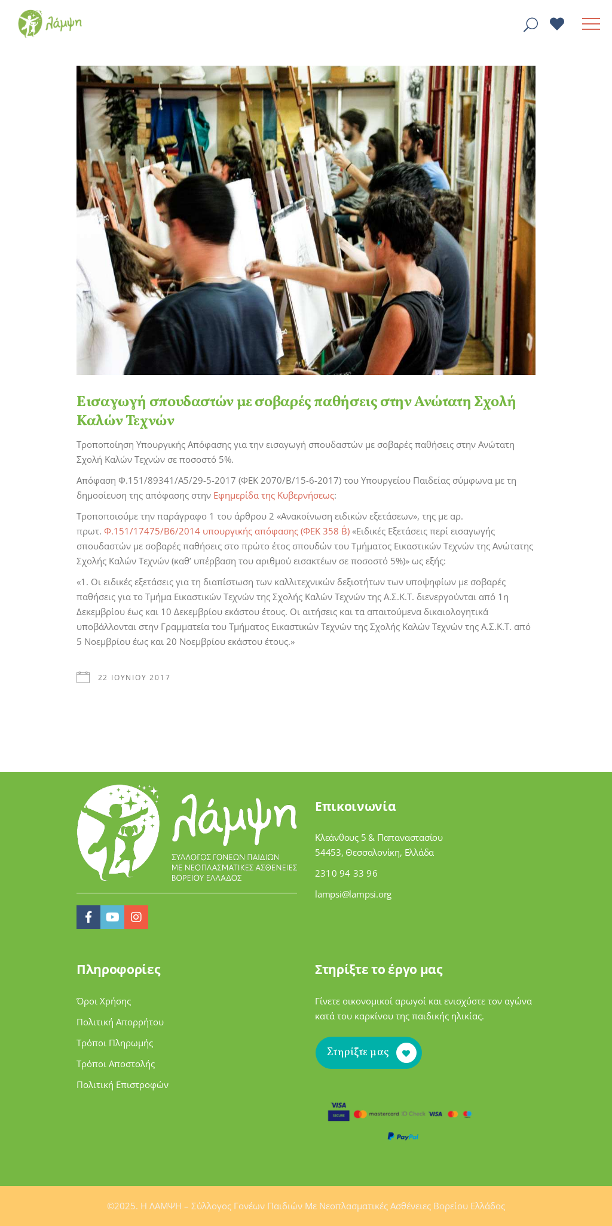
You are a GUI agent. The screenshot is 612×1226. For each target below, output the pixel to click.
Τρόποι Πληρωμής (114, 1043)
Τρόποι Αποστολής (115, 1064)
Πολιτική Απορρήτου (120, 1022)
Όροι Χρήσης (103, 1001)
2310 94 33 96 (346, 873)
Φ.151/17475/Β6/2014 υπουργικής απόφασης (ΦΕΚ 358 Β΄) (227, 531)
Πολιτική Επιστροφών (122, 1084)
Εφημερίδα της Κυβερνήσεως (273, 495)
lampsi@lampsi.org (353, 894)
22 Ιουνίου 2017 (134, 677)
